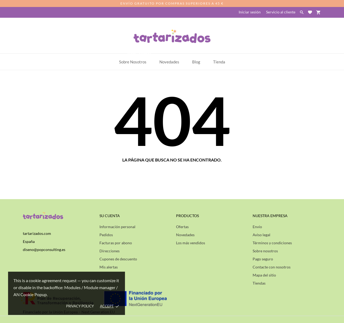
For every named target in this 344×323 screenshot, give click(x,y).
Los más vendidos (190, 243)
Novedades (185, 234)
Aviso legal (261, 234)
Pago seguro (263, 259)
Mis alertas (108, 267)
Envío (257, 226)
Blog (196, 61)
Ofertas (182, 226)
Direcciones (109, 251)
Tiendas (259, 283)
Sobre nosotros (265, 251)
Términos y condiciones (272, 243)
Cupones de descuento (118, 259)
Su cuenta (109, 215)
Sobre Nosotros (135, 59)
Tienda (219, 61)
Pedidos (106, 234)
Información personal (117, 226)
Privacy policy (80, 306)
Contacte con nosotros (272, 267)
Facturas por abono (115, 243)
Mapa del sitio (264, 275)
